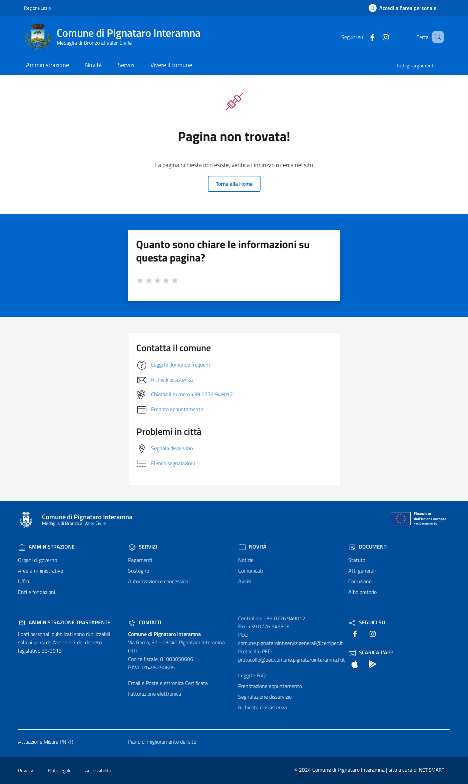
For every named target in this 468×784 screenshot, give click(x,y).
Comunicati (250, 571)
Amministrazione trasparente (64, 622)
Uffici (23, 581)
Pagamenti (140, 560)
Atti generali (362, 571)
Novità (252, 547)
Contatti (144, 622)
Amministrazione (46, 547)
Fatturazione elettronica (154, 694)
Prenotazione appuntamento (270, 686)
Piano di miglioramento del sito (162, 742)
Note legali (59, 770)
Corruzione (360, 581)
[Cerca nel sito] (436, 37)
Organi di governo (37, 560)
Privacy (25, 770)
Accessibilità (98, 770)
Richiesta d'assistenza (262, 707)
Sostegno (138, 571)
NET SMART (431, 770)
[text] (364, 37)
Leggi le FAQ (252, 675)
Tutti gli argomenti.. (416, 65)
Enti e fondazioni (36, 592)
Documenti (368, 547)
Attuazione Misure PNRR (45, 742)
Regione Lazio (37, 7)
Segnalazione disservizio (265, 697)
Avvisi (244, 581)
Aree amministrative (40, 571)
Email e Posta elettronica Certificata (168, 683)
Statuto (356, 560)
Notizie (246, 560)
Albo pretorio (362, 592)
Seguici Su (366, 622)
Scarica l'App (370, 652)
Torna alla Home (234, 184)
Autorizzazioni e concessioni (158, 581)
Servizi (142, 547)
